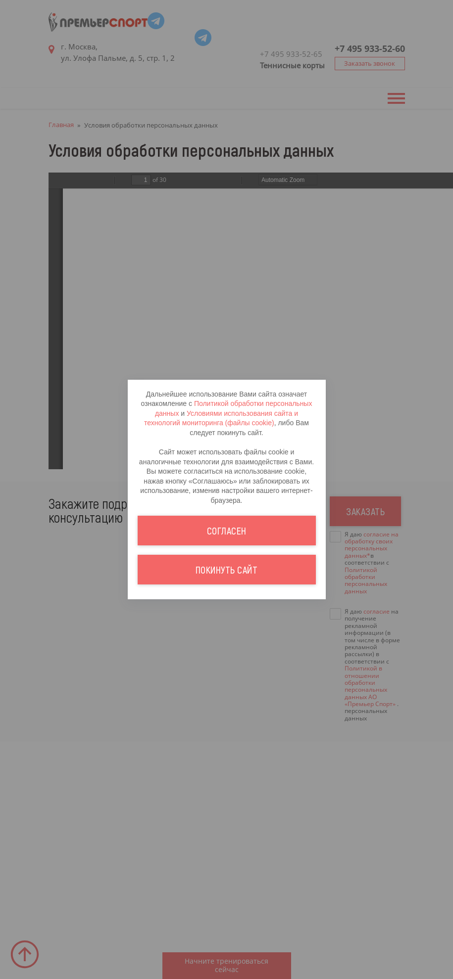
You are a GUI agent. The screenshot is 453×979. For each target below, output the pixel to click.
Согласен (227, 689)
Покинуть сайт (227, 728)
